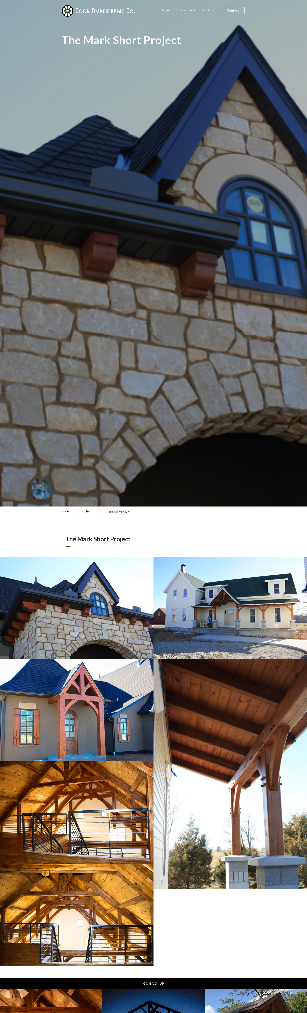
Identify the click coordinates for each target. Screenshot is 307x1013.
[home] (98, 11)
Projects (86, 511)
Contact (233, 10)
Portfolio (210, 10)
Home (165, 10)
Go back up (153, 983)
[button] (186, 9)
